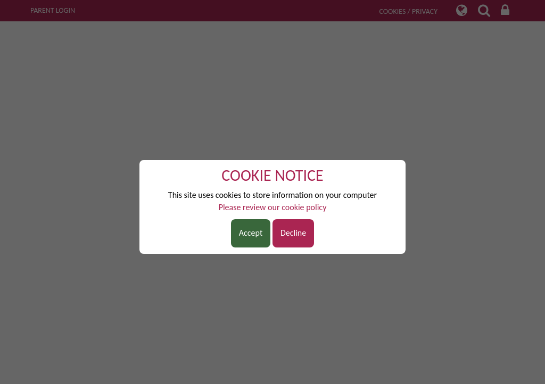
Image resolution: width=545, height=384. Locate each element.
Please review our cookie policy (273, 207)
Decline (293, 233)
